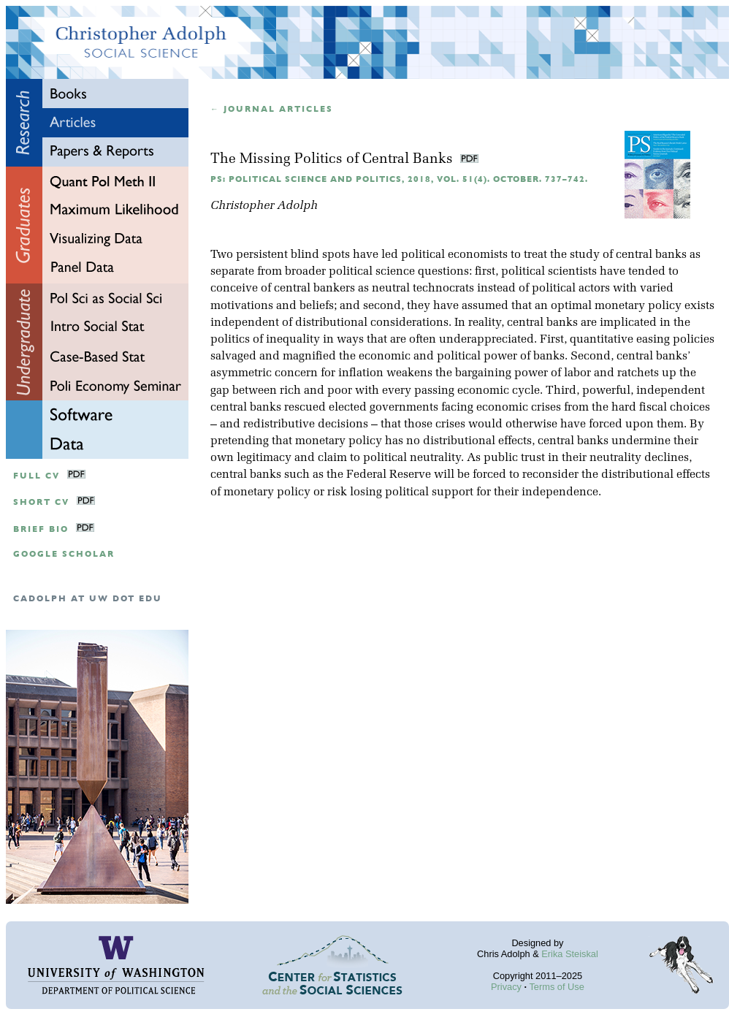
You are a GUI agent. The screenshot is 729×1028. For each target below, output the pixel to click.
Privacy (506, 986)
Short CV (41, 502)
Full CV (36, 476)
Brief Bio (41, 529)
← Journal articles (271, 109)
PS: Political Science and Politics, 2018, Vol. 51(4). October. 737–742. (399, 179)
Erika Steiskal (569, 953)
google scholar (64, 554)
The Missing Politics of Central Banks (333, 160)
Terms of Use (556, 986)
